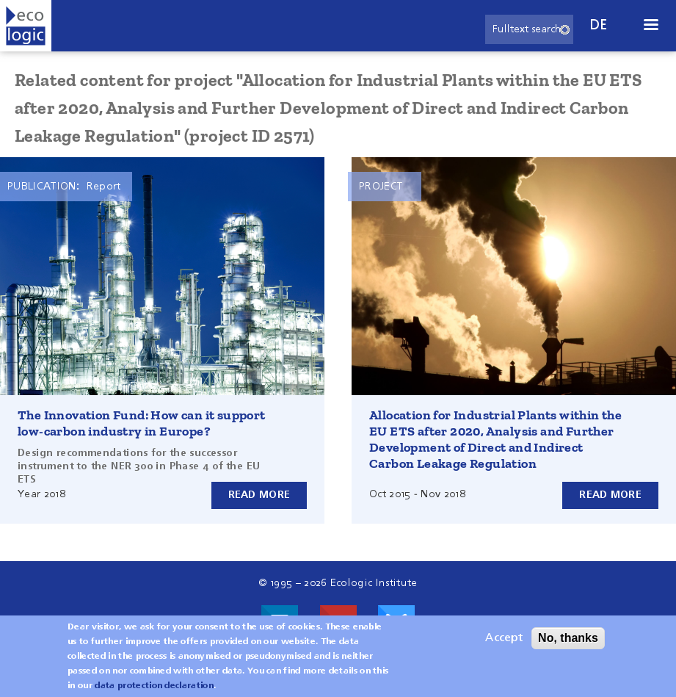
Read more (259, 495)
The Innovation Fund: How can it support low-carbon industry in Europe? (142, 423)
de (598, 25)
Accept (504, 638)
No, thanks (568, 638)
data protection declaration (154, 686)
